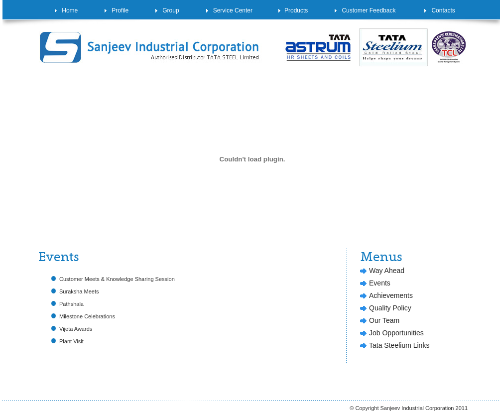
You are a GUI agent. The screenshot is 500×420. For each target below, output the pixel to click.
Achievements (391, 295)
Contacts (439, 10)
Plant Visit (71, 341)
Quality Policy (390, 308)
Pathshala (71, 304)
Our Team (384, 320)
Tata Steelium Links (399, 345)
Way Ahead (386, 271)
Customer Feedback (365, 10)
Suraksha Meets (79, 291)
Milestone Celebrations (87, 316)
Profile (116, 10)
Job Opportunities (396, 333)
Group (167, 10)
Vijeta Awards (75, 329)
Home (66, 10)
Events (379, 283)
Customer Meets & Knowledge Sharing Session (117, 279)
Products (293, 10)
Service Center (229, 10)
